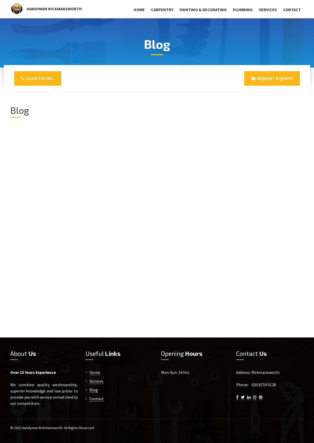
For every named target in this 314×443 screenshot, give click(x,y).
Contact (292, 9)
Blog (93, 389)
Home (139, 9)
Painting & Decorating (203, 9)
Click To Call (37, 78)
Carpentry (162, 9)
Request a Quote (272, 78)
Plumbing (243, 9)
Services (268, 9)
